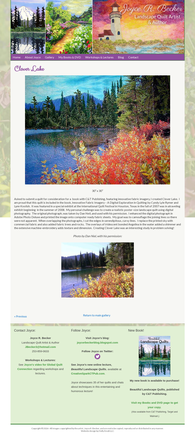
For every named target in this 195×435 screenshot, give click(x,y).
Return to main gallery (96, 315)
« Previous (20, 316)
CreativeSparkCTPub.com (87, 373)
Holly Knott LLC (106, 431)
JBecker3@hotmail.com (40, 346)
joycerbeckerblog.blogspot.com (97, 342)
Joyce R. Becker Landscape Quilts (97, 13)
